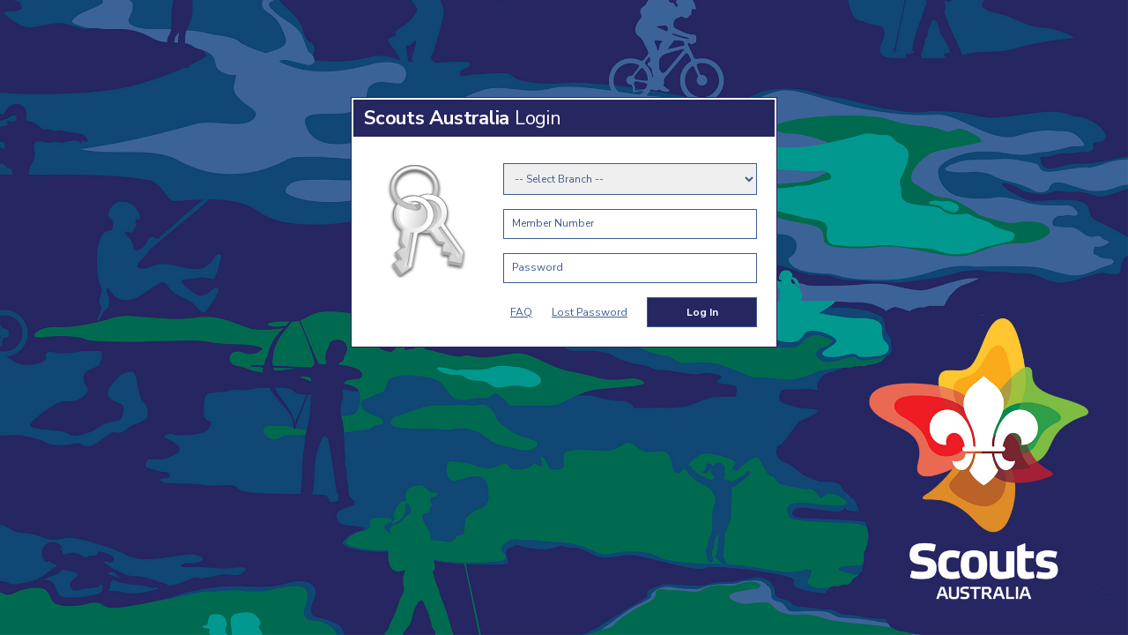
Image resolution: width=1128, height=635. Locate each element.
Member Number (553, 223)
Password (537, 267)
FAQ (521, 312)
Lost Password (589, 312)
